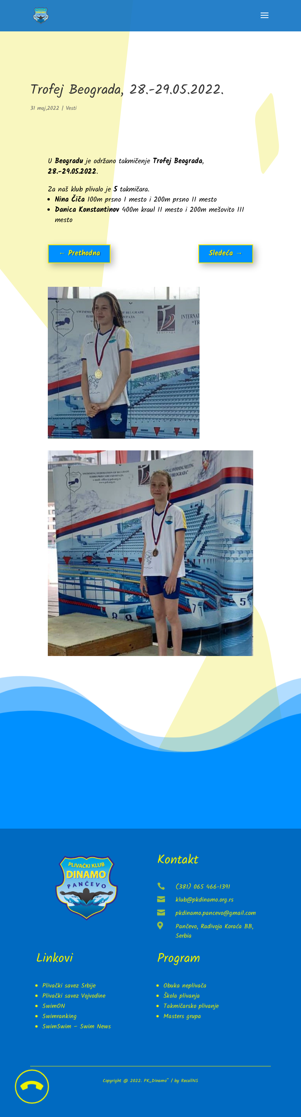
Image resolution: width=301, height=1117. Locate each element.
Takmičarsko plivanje (191, 1006)
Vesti (71, 108)
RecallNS (189, 1080)
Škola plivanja (181, 996)
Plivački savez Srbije (69, 986)
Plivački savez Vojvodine (73, 996)
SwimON (53, 1006)
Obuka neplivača (185, 986)
